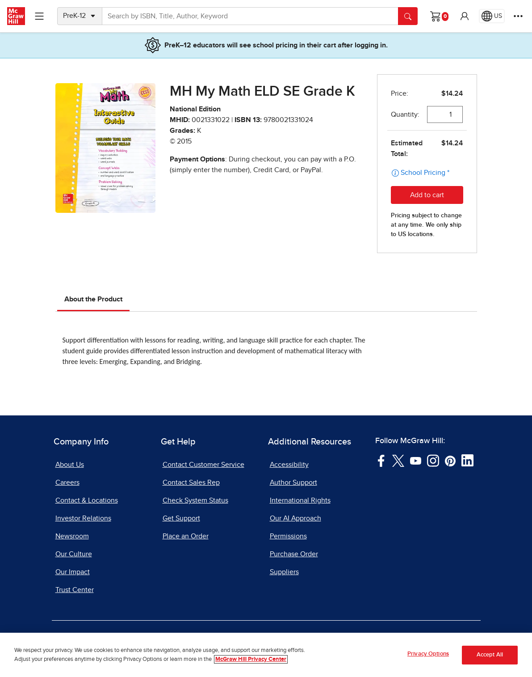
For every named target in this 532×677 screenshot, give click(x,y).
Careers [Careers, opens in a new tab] (67, 482)
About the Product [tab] (93, 299)
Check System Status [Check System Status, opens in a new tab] (195, 500)
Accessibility (289, 464)
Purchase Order (294, 554)
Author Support (293, 482)
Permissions (288, 536)
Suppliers (284, 571)
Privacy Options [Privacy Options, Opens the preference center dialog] (428, 656)
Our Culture (73, 554)
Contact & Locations (86, 500)
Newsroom (72, 536)
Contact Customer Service (203, 464)
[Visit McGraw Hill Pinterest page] (450, 460)
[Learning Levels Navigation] (39, 16)
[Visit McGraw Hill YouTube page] (416, 460)
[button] (464, 16)
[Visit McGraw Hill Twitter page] (398, 460)
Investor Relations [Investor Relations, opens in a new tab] (83, 518)
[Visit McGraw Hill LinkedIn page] (467, 460)
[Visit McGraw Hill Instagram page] (433, 460)
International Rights (300, 500)
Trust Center (74, 589)
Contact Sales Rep (191, 482)
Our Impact (72, 571)
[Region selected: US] (492, 16)
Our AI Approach (295, 518)
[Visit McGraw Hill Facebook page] (381, 460)
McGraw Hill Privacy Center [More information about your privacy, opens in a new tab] (250, 661)
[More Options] (518, 16)
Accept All (490, 657)
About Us (69, 464)
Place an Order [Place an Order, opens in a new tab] (186, 536)
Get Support (181, 518)
